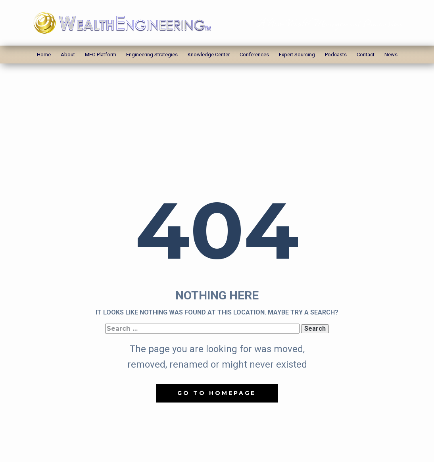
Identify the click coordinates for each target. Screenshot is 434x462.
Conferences (254, 55)
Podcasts (336, 55)
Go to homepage (216, 393)
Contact (365, 55)
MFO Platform (100, 55)
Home (44, 55)
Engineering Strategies (152, 55)
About (68, 55)
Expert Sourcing (297, 55)
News (391, 55)
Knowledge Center (209, 55)
